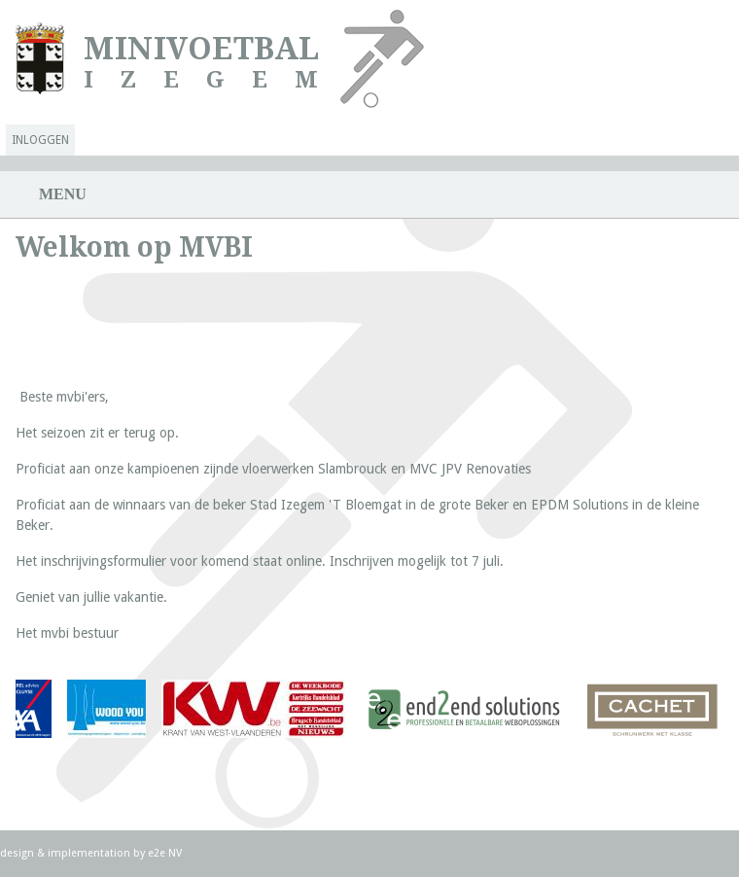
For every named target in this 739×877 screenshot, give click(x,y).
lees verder (105, 712)
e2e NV (165, 853)
